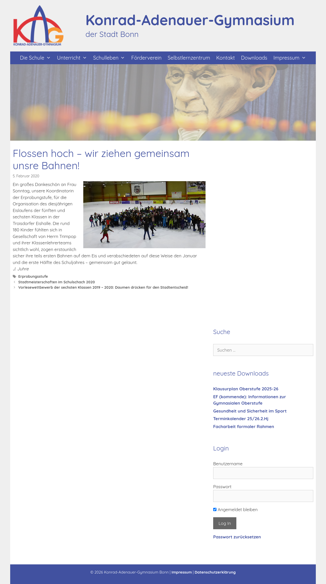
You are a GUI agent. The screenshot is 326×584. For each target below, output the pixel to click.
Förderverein (146, 58)
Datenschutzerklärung (215, 572)
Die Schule (37, 57)
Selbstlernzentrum (189, 58)
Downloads (254, 58)
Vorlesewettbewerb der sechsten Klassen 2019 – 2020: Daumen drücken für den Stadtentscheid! (103, 287)
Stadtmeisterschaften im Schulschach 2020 (56, 282)
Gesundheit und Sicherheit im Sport (250, 411)
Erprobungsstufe (33, 276)
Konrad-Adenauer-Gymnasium (190, 20)
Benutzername (227, 463)
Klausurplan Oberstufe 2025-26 (245, 388)
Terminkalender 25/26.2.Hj (240, 418)
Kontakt (225, 58)
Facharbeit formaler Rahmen (243, 426)
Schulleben (110, 57)
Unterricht (73, 57)
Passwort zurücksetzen (237, 536)
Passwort (222, 486)
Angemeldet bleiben (235, 509)
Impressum (291, 57)
